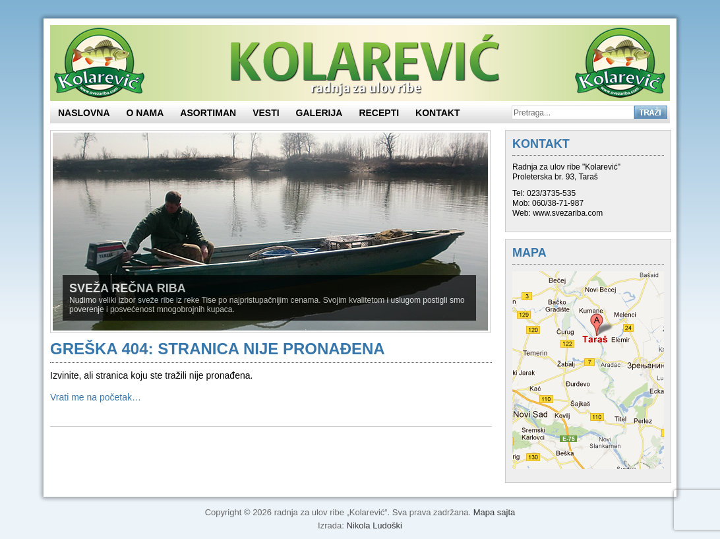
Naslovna (84, 113)
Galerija (319, 113)
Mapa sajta (494, 512)
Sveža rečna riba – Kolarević (360, 63)
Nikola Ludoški (374, 525)
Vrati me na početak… (95, 397)
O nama (145, 113)
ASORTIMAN (208, 113)
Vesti (266, 113)
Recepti (379, 113)
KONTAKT (437, 113)
